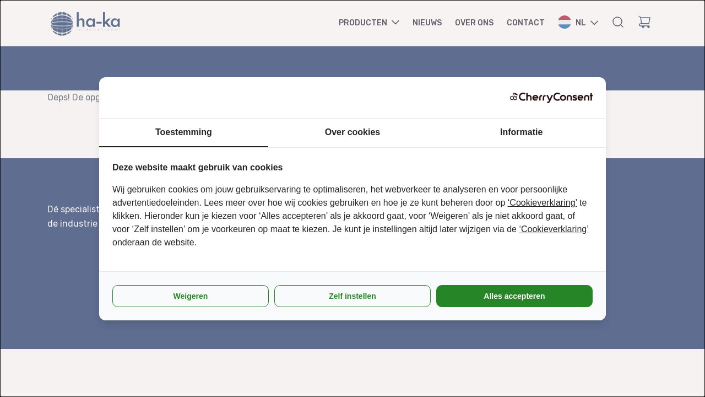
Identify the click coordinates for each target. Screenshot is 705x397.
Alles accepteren (514, 296)
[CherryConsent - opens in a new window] (551, 97)
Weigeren (190, 296)
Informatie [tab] (521, 132)
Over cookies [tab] (353, 132)
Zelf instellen (352, 296)
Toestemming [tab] (183, 132)
